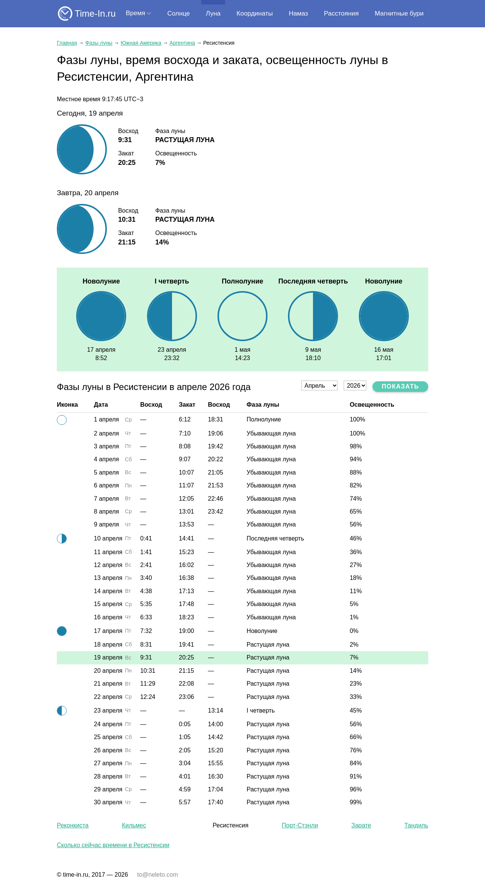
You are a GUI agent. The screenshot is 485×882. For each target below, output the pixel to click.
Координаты (254, 13)
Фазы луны (99, 43)
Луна (213, 13)
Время (135, 13)
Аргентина (182, 43)
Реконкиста (73, 825)
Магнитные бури (399, 13)
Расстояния (341, 13)
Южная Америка (140, 43)
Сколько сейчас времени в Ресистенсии (113, 845)
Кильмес (134, 825)
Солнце (178, 13)
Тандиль (416, 825)
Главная (67, 43)
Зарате (361, 825)
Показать (400, 386)
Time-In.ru (95, 13)
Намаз (298, 13)
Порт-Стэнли (300, 825)
